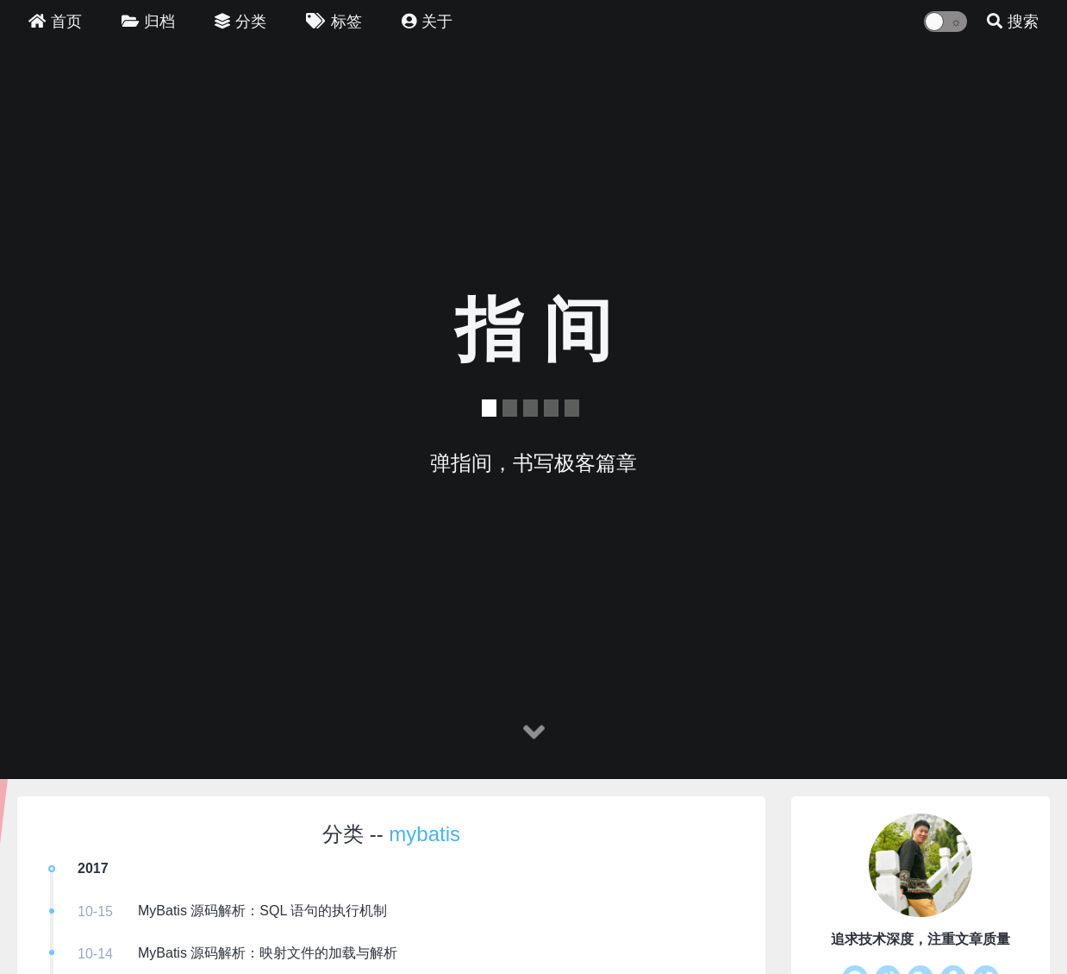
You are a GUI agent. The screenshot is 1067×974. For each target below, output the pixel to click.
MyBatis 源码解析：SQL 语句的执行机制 (262, 910)
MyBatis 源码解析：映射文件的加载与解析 (267, 953)
